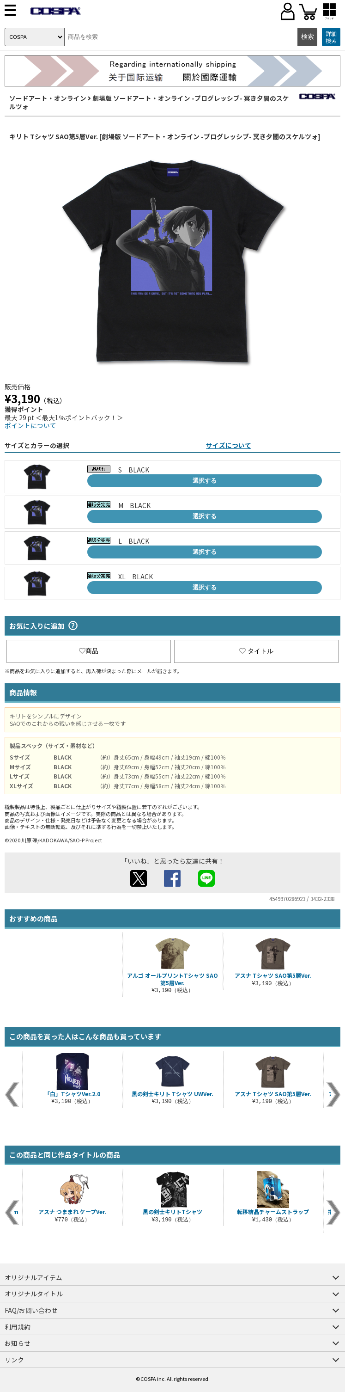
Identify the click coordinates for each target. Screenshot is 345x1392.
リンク (14, 1359)
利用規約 (17, 1326)
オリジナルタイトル (34, 1293)
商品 (88, 651)
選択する (205, 480)
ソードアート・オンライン (47, 98)
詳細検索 (331, 37)
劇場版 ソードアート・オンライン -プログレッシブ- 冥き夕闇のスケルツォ (149, 102)
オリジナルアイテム (33, 1277)
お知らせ (17, 1343)
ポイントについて (30, 425)
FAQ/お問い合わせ (31, 1310)
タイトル (256, 651)
